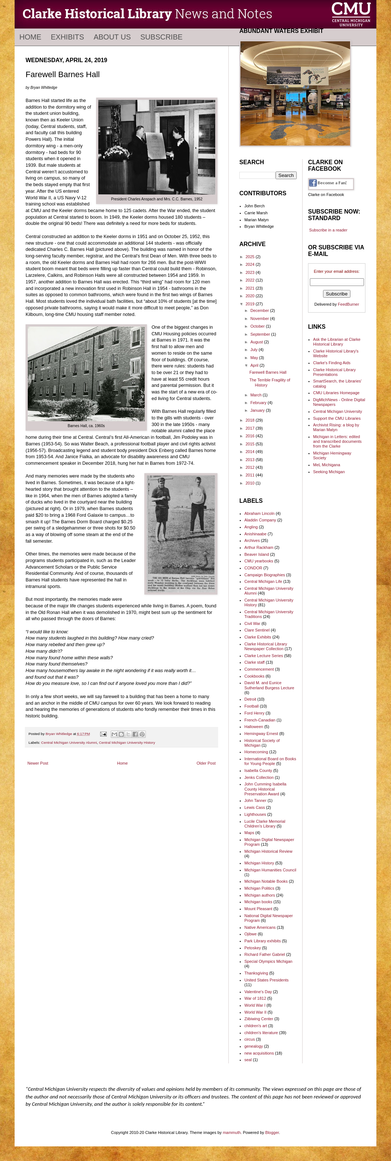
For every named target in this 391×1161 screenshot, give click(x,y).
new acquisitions (259, 1053)
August (257, 342)
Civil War (252, 623)
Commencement (259, 669)
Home (30, 37)
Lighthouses (255, 814)
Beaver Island (256, 554)
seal (248, 1060)
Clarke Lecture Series (263, 655)
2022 (251, 280)
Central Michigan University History (127, 742)
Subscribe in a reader (328, 230)
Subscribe (161, 37)
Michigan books (258, 902)
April (254, 365)
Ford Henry (254, 713)
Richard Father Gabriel (264, 954)
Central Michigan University (337, 411)
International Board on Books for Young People (270, 761)
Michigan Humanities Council (270, 870)
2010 (251, 483)
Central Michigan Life (263, 581)
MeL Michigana (326, 465)
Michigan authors (259, 895)
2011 (251, 475)
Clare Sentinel (257, 630)
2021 (251, 288)
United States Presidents (266, 980)
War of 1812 (255, 998)
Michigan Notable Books (266, 881)
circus (249, 1039)
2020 (251, 296)
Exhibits (67, 37)
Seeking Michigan (329, 472)
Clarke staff (254, 662)
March (256, 395)
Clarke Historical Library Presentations (334, 372)
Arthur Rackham (258, 547)
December (260, 310)
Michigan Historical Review (268, 851)
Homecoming (256, 752)
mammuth (232, 1132)
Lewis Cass (254, 807)
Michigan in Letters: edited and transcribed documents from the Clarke (337, 441)
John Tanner (255, 800)
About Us (112, 37)
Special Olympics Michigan (268, 961)
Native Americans (260, 927)
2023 (251, 272)
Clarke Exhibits (257, 637)
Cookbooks (254, 676)
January (258, 410)
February (258, 402)
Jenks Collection (259, 777)
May (254, 357)
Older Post (206, 763)
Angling (251, 527)
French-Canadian (260, 720)
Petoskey (252, 948)
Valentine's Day (258, 992)
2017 (251, 428)
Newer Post (37, 763)
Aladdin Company (260, 520)
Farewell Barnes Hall (267, 372)
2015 (251, 444)
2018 (251, 420)
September (260, 334)
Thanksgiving (256, 973)
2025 (251, 257)
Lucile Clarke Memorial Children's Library (264, 823)
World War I (254, 1005)
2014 (251, 451)
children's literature (261, 1032)
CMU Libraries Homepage (336, 393)
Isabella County (258, 770)
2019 (251, 304)
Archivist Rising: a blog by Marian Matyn (336, 427)
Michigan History (259, 863)
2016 (251, 436)
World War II (255, 1012)
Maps (249, 832)
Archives (252, 540)
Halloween (253, 726)
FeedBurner (348, 304)
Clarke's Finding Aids (331, 363)
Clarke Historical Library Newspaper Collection (265, 646)
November (260, 318)
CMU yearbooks (258, 561)
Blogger (272, 1132)
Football (251, 706)
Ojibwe (250, 934)
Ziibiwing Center (258, 1019)
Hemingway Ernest (261, 733)
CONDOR (253, 568)
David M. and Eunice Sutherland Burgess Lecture (269, 685)
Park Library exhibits (262, 941)
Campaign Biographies (264, 575)
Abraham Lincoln (259, 513)
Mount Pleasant (258, 908)
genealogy (253, 1046)
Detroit (250, 699)
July (254, 349)
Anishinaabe (255, 534)
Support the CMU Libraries (337, 418)
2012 (251, 467)
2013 (251, 459)
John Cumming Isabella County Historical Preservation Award (265, 789)
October (258, 326)
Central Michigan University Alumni (69, 742)
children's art (255, 1026)
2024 (251, 264)
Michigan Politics (259, 888)
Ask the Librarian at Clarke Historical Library (337, 341)
